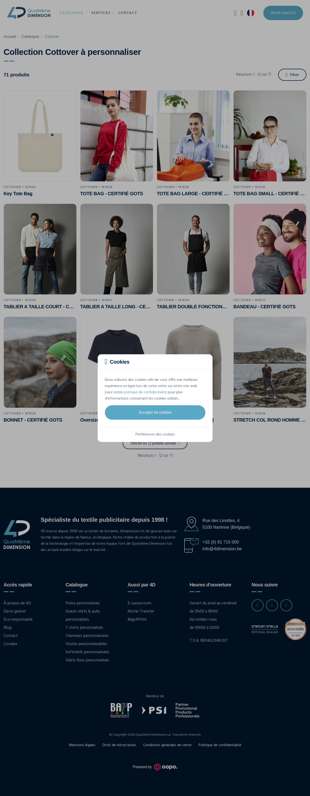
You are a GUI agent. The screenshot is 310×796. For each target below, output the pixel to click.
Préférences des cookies (155, 434)
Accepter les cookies (155, 412)
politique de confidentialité (145, 392)
